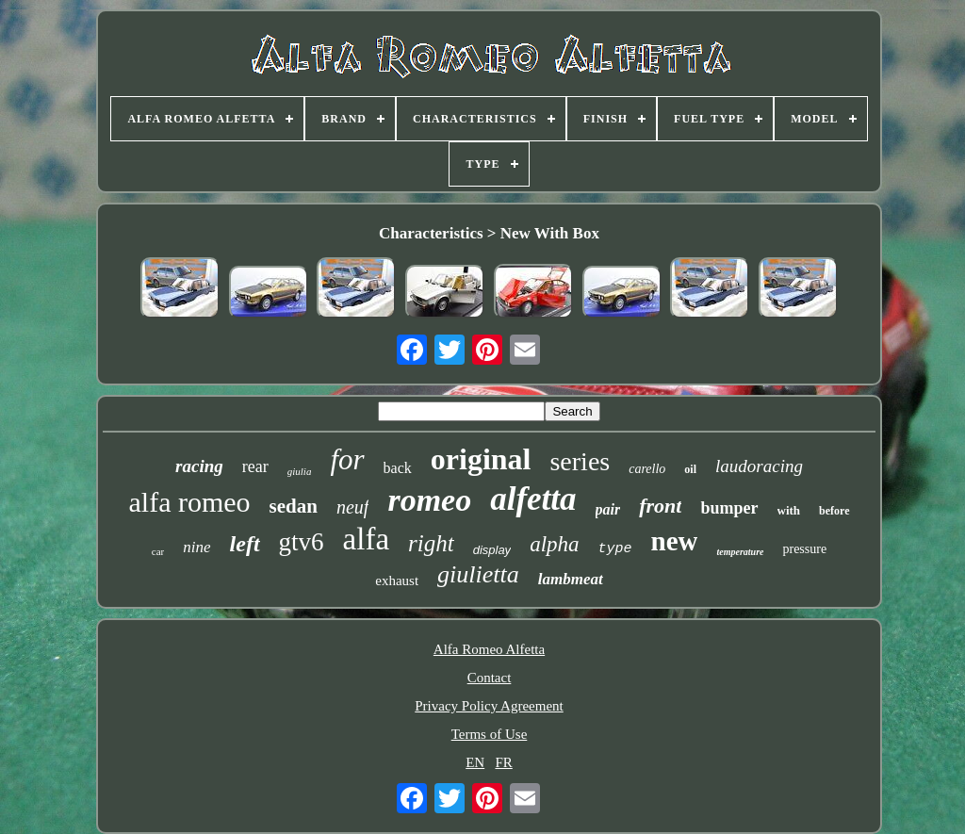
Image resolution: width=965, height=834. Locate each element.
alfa (366, 539)
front (660, 505)
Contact (489, 677)
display (492, 550)
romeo (429, 499)
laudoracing (759, 466)
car (158, 551)
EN (475, 762)
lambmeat (570, 579)
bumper (729, 508)
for (347, 459)
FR (503, 762)
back (398, 468)
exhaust (396, 580)
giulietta (478, 574)
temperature (739, 552)
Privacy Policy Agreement (489, 705)
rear (255, 466)
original (481, 459)
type (615, 549)
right (431, 543)
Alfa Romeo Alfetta (489, 649)
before (834, 510)
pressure (804, 549)
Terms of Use (489, 734)
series (579, 461)
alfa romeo (190, 501)
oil (690, 469)
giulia (299, 471)
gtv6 (301, 542)
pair (608, 509)
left (245, 543)
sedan (294, 506)
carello (647, 469)
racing (199, 466)
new (674, 541)
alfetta (533, 499)
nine (196, 547)
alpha (554, 544)
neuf (352, 507)
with (789, 510)
